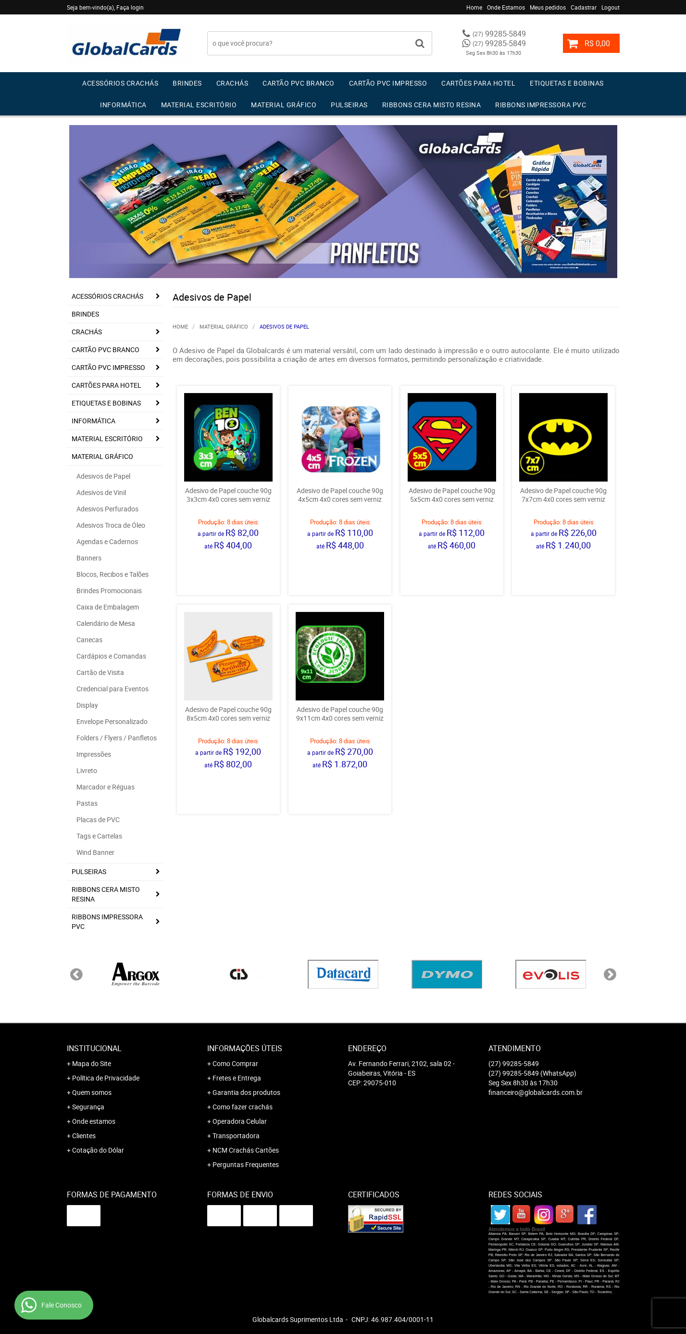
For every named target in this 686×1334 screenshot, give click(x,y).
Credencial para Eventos (112, 688)
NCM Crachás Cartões (245, 1150)
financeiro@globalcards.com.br (535, 1092)
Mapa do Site (91, 1063)
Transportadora (236, 1135)
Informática (123, 104)
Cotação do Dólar (98, 1150)
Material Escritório (199, 104)
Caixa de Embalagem (107, 606)
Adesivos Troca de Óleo (110, 525)
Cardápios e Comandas (111, 656)
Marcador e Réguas (105, 786)
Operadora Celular (239, 1121)
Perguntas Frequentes (245, 1164)
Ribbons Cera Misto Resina (431, 104)
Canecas (89, 639)
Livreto (86, 770)
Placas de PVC (98, 819)
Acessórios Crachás (120, 83)
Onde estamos (93, 1121)
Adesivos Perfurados (107, 508)
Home (474, 7)
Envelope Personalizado (112, 721)
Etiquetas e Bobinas (567, 83)
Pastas (87, 803)
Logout (610, 7)
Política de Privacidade (105, 1077)
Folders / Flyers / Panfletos (116, 737)
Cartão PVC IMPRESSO (388, 83)
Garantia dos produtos (246, 1092)
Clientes (84, 1135)
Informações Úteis (244, 1048)
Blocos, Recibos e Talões (112, 574)
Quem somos (92, 1092)
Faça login (130, 7)
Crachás (232, 83)
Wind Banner (95, 852)
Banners (88, 557)
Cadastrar (584, 7)
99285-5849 (499, 33)
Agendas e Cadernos (107, 541)
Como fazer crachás (242, 1106)
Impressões (93, 754)
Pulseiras (349, 104)
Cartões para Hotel (478, 83)
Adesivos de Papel (103, 476)
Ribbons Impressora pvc (540, 104)
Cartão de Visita (100, 672)
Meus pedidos (548, 7)
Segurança (88, 1106)
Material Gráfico (283, 104)
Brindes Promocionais (109, 590)
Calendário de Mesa (105, 623)
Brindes (187, 83)
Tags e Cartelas (99, 835)
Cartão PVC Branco (298, 83)
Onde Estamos (506, 7)
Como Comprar (235, 1063)
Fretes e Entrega (236, 1077)
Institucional (94, 1048)
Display (87, 705)
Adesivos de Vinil (101, 492)
